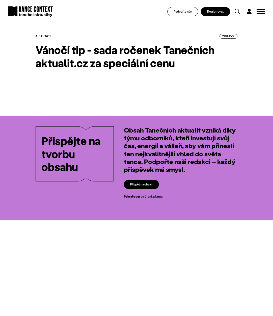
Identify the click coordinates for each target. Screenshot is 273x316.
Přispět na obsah (141, 184)
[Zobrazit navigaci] (261, 11)
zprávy (228, 36)
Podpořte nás (183, 11)
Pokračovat (132, 197)
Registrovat (215, 11)
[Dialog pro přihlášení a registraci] (249, 11)
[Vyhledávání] (237, 11)
